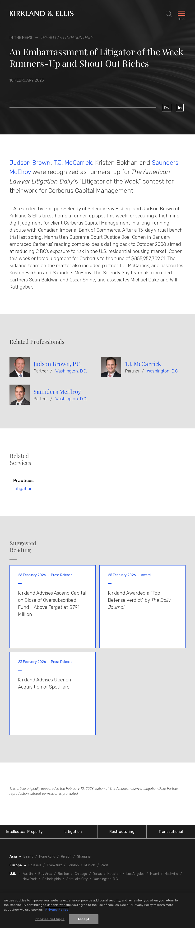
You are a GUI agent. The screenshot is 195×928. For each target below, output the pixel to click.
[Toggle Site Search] (168, 14)
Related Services (20, 459)
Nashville (171, 874)
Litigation (22, 488)
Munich (89, 865)
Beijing (28, 856)
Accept (84, 919)
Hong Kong (47, 856)
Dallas (97, 874)
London (73, 865)
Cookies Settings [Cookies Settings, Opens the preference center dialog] (50, 919)
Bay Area (45, 874)
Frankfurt (54, 865)
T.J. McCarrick (72, 162)
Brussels (34, 865)
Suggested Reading (23, 546)
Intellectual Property (24, 831)
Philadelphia (51, 879)
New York (30, 879)
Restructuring (122, 831)
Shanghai (84, 856)
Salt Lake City (77, 879)
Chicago (81, 874)
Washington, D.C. (71, 371)
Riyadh (66, 856)
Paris (104, 865)
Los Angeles (135, 874)
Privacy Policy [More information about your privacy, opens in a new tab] (56, 909)
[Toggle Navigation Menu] (181, 14)
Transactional (170, 831)
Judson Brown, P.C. (57, 364)
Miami (154, 874)
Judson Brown (30, 162)
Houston (114, 874)
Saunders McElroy (57, 391)
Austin (28, 874)
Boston (63, 874)
